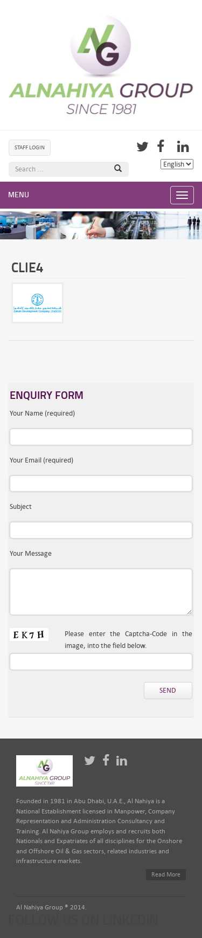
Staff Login (30, 147)
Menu (18, 194)
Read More (165, 874)
